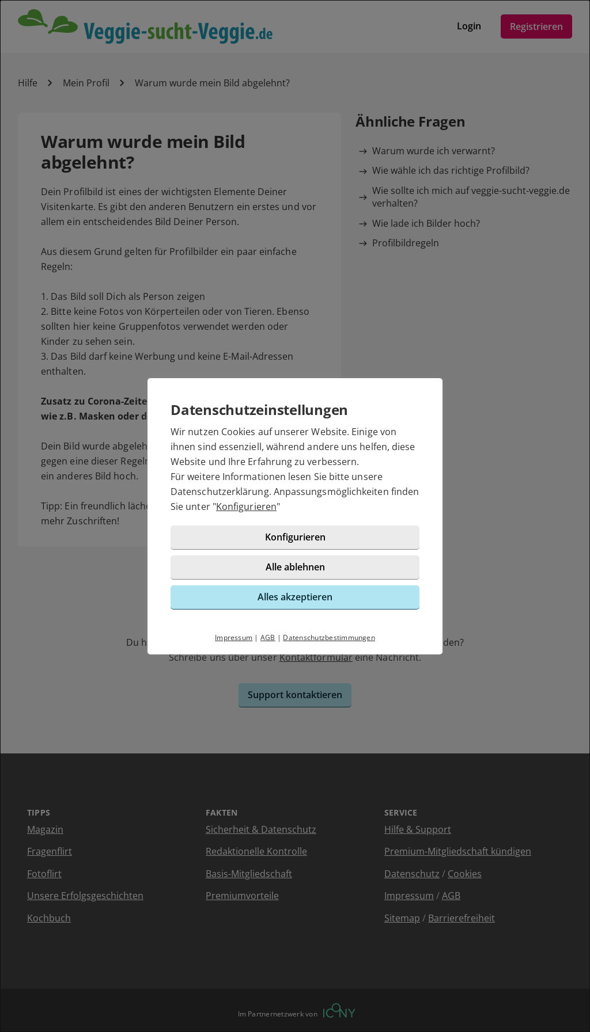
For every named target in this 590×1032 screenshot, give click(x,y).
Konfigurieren (246, 506)
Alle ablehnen (295, 567)
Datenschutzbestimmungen (329, 637)
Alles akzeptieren (295, 597)
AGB (267, 637)
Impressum (233, 637)
